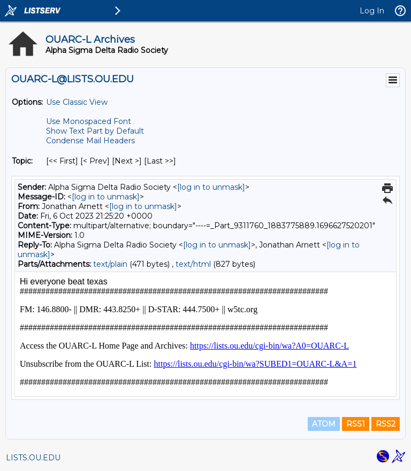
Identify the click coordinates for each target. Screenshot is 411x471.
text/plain (110, 264)
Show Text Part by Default (95, 131)
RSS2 (385, 424)
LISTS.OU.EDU (33, 457)
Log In (372, 11)
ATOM (324, 424)
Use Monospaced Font (88, 121)
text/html (193, 264)
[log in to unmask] (211, 187)
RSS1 (355, 424)
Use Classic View (77, 102)
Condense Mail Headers (90, 140)
